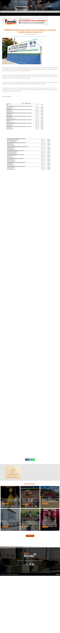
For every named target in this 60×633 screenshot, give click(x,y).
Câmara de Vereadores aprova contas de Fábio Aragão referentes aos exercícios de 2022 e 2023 (29, 500)
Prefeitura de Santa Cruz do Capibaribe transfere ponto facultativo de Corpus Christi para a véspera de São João (9, 523)
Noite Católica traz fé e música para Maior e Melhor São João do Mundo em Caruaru (9, 500)
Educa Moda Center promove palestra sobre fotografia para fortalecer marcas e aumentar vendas (49, 523)
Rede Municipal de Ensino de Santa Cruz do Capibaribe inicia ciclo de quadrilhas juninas (29, 523)
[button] (27, 460)
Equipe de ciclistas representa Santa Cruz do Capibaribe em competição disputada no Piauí (49, 500)
